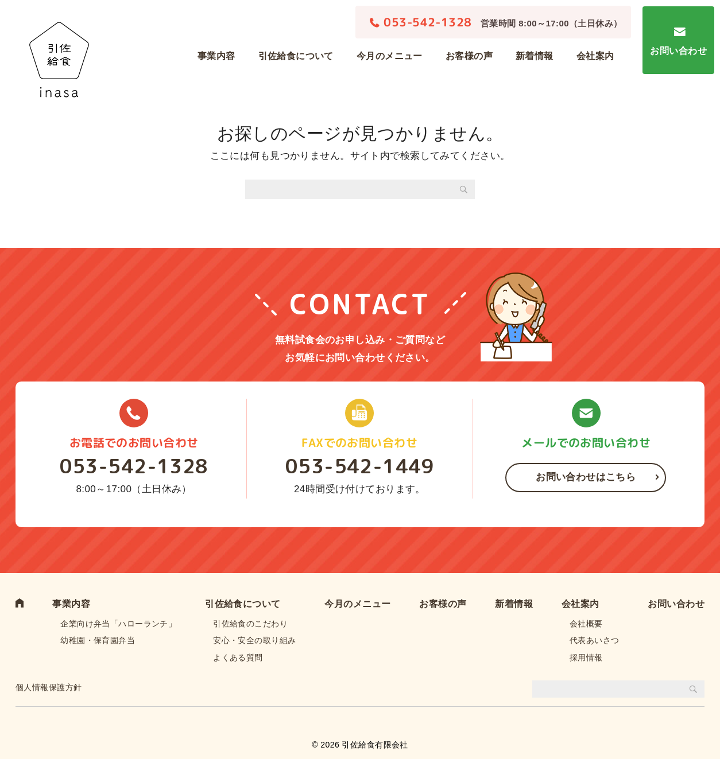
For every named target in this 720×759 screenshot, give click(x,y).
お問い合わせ (678, 51)
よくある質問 (238, 657)
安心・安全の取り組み (254, 640)
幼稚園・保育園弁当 (97, 640)
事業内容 (216, 56)
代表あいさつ (595, 640)
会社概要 (586, 623)
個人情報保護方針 (49, 687)
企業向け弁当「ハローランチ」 (118, 623)
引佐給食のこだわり (250, 623)
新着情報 (534, 56)
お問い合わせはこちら (586, 477)
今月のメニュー (390, 56)
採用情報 (586, 657)
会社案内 (595, 56)
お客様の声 (469, 56)
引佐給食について (296, 56)
